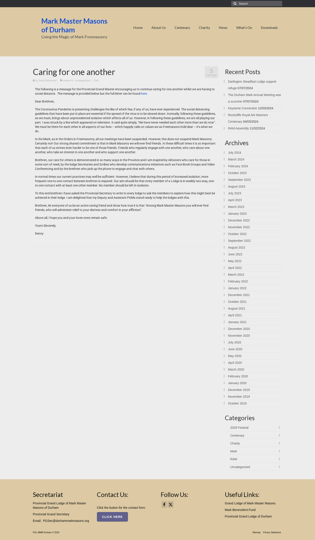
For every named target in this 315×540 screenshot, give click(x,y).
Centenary (237, 435)
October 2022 (237, 234)
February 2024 (238, 166)
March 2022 (236, 274)
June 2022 (235, 254)
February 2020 (238, 376)
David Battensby (47, 80)
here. (144, 93)
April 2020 (235, 362)
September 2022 (239, 240)
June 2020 (235, 349)
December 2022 (239, 220)
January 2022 (237, 288)
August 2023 (236, 186)
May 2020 (235, 356)
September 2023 (239, 179)
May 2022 (235, 261)
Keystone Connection (242, 108)
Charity (235, 443)
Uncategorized (82, 80)
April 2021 (235, 315)
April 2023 (235, 200)
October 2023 (237, 173)
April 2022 (235, 268)
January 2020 (237, 383)
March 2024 (236, 159)
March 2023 (236, 207)
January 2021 (237, 322)
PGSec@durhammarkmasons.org (66, 521)
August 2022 (236, 247)
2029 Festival (239, 427)
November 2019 (239, 396)
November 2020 (239, 335)
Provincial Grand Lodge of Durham (248, 516)
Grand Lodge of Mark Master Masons (250, 503)
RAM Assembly (238, 128)
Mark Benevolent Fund (240, 510)
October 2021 (237, 301)
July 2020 (234, 342)
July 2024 (234, 152)
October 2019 (237, 403)
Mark (233, 451)
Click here (112, 517)
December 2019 (239, 390)
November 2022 (239, 227)
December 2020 (239, 329)
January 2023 (237, 213)
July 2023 (234, 193)
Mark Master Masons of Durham (74, 25)
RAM (233, 459)
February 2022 (238, 281)
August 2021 (236, 308)
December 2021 (239, 295)
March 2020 (236, 369)
